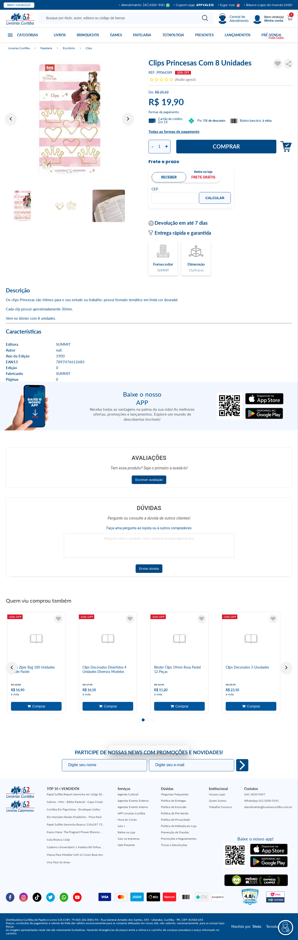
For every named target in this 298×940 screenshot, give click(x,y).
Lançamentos (238, 35)
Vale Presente (126, 845)
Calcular (214, 198)
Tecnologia (173, 35)
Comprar (226, 146)
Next (128, 119)
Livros (60, 35)
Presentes (204, 35)
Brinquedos (88, 35)
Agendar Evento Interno (133, 807)
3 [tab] (152, 719)
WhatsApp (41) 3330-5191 (261, 800)
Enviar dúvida (149, 568)
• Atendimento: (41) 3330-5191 (144, 5)
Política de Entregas (173, 800)
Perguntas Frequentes (174, 794)
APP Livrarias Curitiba (131, 813)
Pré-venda (271, 35)
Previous (11, 119)
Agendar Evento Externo (133, 800)
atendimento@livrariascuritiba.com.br (268, 807)
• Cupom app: (194, 5)
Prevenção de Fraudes (175, 832)
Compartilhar (288, 64)
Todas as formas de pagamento (174, 132)
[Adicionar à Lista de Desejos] (278, 64)
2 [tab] (148, 719)
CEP (154, 189)
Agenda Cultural (128, 794)
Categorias (27, 35)
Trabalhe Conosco (220, 807)
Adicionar (284, 147)
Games (116, 35)
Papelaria (142, 35)
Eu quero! (242, 765)
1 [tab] (143, 719)
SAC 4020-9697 (254, 794)
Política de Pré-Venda (174, 813)
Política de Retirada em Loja (178, 826)
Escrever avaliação (149, 480)
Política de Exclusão (173, 807)
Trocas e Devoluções (174, 845)
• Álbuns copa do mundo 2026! (268, 5)
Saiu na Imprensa (129, 838)
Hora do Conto (127, 819)
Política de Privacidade (175, 819)
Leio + (121, 826)
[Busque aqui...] (119, 18)
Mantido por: (246, 926)
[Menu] (268, 18)
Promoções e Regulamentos (178, 838)
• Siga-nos (229, 5)
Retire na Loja (126, 832)
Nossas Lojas (217, 794)
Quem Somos (217, 800)
